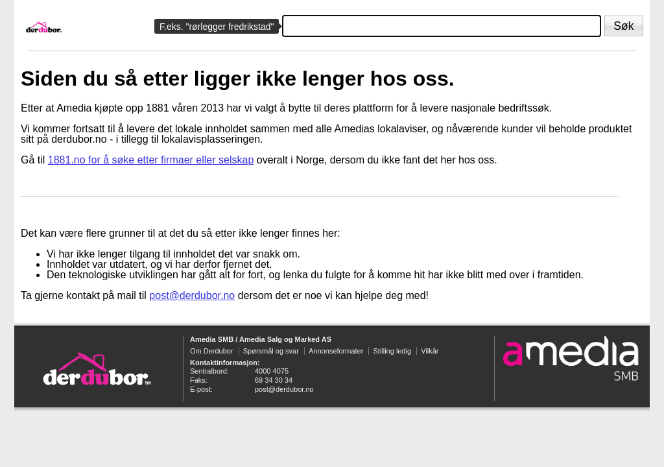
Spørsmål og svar (271, 351)
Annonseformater (336, 351)
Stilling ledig (392, 351)
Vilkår (429, 351)
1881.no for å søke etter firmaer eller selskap (151, 159)
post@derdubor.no (192, 295)
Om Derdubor (211, 351)
